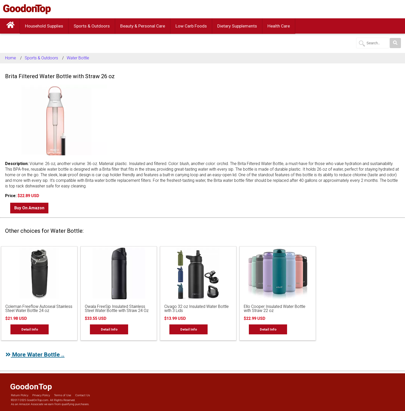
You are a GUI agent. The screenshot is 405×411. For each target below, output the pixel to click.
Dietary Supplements (237, 26)
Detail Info (29, 329)
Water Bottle (78, 58)
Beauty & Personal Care (142, 26)
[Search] (395, 43)
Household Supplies (44, 26)
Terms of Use (62, 395)
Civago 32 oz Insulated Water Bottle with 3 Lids (196, 308)
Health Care (278, 26)
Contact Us (82, 395)
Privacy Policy (41, 395)
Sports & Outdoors (92, 26)
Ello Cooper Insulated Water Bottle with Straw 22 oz (274, 308)
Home (10, 58)
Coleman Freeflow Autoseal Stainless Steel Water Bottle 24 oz (38, 308)
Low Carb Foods (191, 26)
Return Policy (19, 395)
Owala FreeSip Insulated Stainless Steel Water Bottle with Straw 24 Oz (116, 308)
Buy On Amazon (29, 208)
